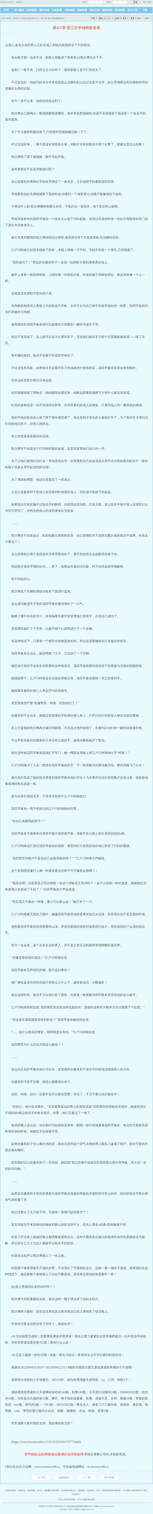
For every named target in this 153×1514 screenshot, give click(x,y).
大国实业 (75, 1494)
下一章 (86, 1477)
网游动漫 (82, 10)
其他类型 (120, 10)
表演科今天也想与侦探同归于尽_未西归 (55, 1506)
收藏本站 (19, 2)
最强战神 (81, 1490)
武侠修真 (32, 10)
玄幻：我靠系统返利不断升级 (108, 1490)
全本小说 (132, 10)
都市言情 (44, 10)
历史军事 (57, 10)
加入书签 (109, 1477)
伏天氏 (39, 1490)
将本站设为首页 (6, 2)
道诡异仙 (91, 1490)
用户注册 (147, 2)
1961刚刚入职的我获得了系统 (135, 1490)
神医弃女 (22, 1490)
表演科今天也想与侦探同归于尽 (26, 18)
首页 (6, 10)
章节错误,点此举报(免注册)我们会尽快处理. (54, 1454)
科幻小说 (95, 10)
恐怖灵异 (107, 10)
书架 (145, 10)
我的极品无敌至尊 (51, 1490)
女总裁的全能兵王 (68, 1490)
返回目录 (64, 1477)
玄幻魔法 (19, 10)
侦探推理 (69, 10)
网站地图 (91, 1499)
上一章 (41, 1477)
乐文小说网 (6, 18)
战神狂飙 (31, 1490)
